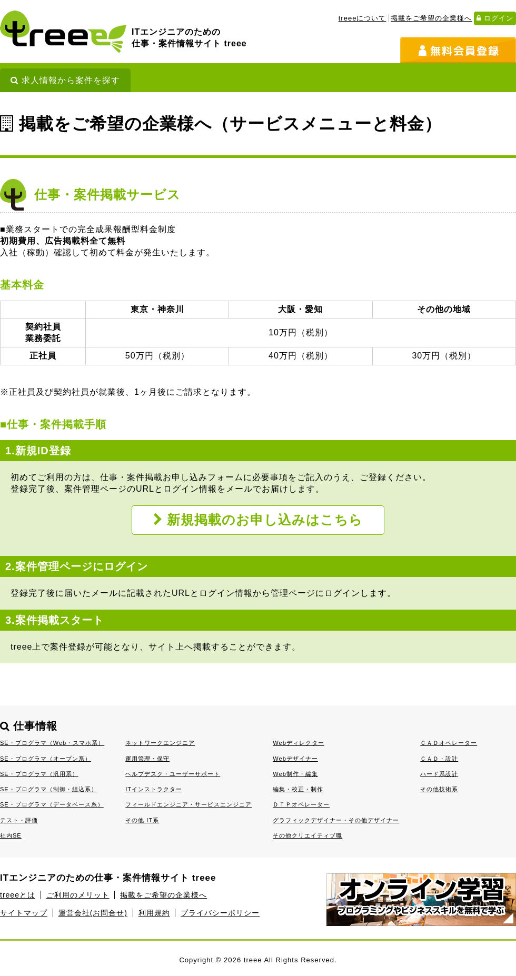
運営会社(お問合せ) (92, 913)
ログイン (495, 18)
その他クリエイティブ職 (307, 835)
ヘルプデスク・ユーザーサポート (172, 774)
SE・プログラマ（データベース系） (52, 804)
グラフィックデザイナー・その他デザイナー (336, 820)
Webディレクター (298, 743)
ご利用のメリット (78, 895)
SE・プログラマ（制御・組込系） (48, 789)
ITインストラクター (153, 789)
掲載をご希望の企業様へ (431, 18)
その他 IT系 (142, 820)
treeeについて (362, 18)
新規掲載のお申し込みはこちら (258, 520)
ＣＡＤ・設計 (439, 758)
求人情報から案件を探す (65, 80)
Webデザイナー (295, 758)
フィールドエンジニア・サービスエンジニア (188, 804)
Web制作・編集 (295, 774)
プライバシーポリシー (220, 913)
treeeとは (17, 895)
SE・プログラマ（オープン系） (45, 758)
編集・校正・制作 (298, 789)
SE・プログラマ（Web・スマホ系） (52, 743)
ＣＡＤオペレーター (448, 743)
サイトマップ (23, 913)
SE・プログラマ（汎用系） (39, 774)
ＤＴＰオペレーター (301, 804)
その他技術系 (439, 789)
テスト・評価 (19, 820)
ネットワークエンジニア (160, 743)
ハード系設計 (439, 774)
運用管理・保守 (147, 758)
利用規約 (154, 913)
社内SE (11, 835)
